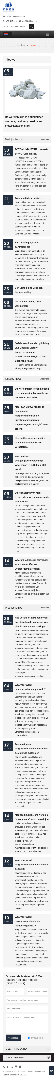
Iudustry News (13, 378)
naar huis (21, 45)
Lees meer (44, 139)
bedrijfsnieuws (13, 139)
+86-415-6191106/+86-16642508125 (21, 21)
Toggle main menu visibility (48, 33)
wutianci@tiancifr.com (15, 16)
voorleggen (13, 1038)
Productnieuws (13, 607)
